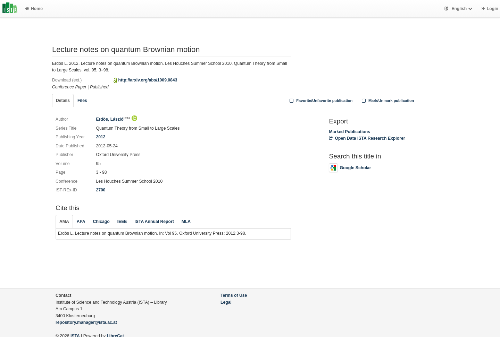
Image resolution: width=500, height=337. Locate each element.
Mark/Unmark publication (387, 100)
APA (81, 221)
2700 (100, 190)
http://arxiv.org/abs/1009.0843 (147, 80)
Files (82, 100)
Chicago (101, 221)
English (459, 8)
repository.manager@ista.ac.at (86, 322)
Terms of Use (233, 295)
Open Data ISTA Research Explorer (367, 138)
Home (34, 8)
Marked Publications (349, 131)
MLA (186, 221)
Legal (226, 302)
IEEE (122, 221)
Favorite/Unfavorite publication (320, 100)
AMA (64, 221)
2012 (100, 137)
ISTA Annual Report (154, 221)
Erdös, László (113, 119)
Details (63, 100)
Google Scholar (350, 167)
